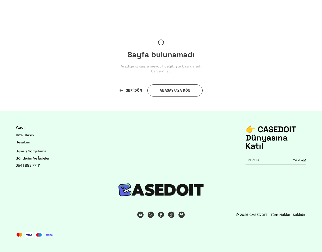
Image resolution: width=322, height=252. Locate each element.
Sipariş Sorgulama (31, 151)
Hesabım (23, 142)
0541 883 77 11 (28, 165)
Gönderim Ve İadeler (32, 158)
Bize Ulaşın (25, 135)
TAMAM (299, 160)
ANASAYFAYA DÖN (175, 90)
